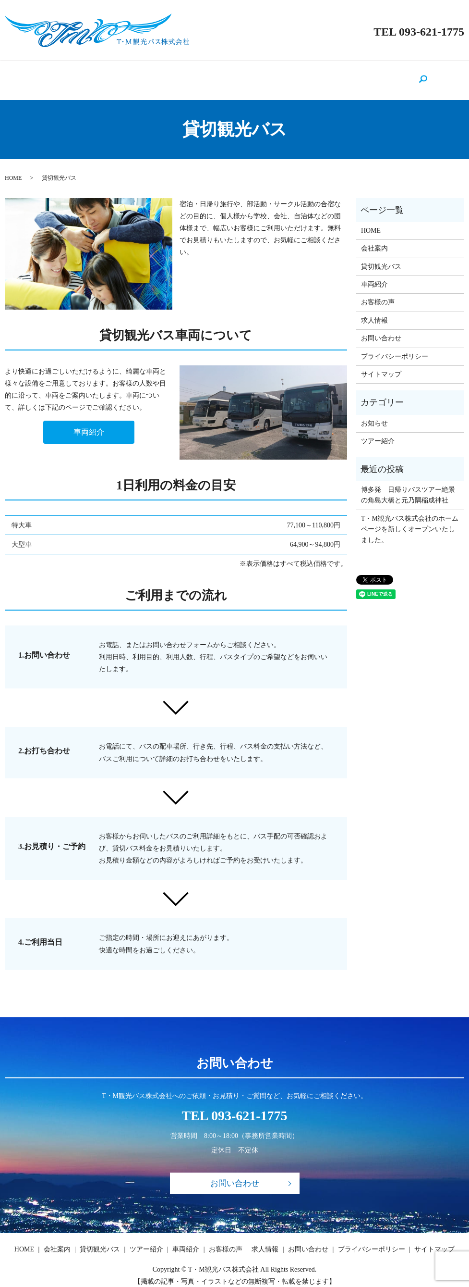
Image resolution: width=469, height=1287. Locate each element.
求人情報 (316, 75)
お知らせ (374, 414)
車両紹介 (240, 75)
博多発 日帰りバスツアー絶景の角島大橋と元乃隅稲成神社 (408, 486)
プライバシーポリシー (394, 347)
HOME (83, 75)
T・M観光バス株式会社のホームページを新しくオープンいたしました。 (409, 520)
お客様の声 (278, 75)
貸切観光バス (156, 75)
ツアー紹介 (201, 75)
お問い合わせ (358, 75)
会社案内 (114, 75)
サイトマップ (381, 365)
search (391, 76)
